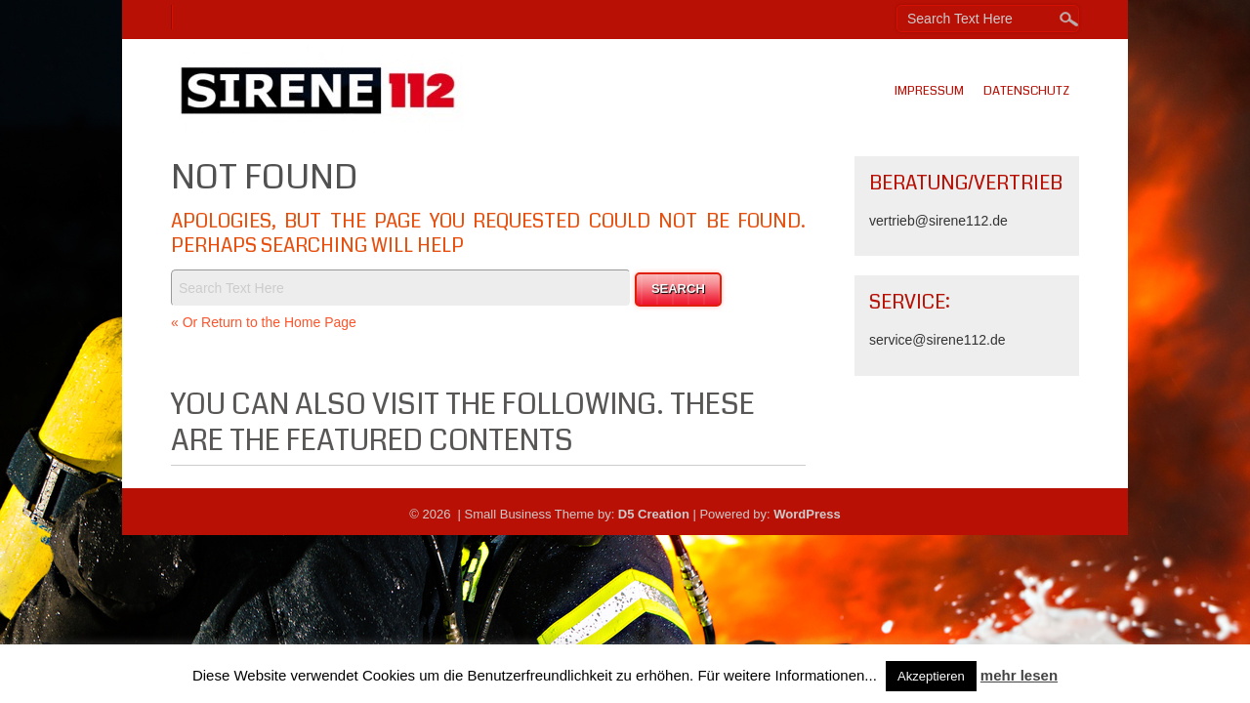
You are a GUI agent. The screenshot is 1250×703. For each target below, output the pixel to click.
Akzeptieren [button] (931, 676)
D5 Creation (653, 514)
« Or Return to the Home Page (263, 322)
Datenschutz (1026, 91)
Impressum (929, 91)
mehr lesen (1019, 675)
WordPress (806, 514)
